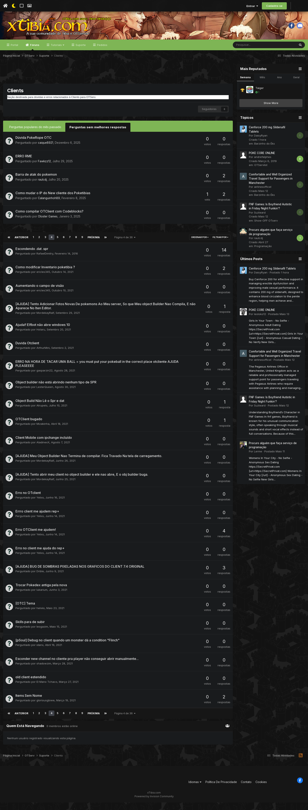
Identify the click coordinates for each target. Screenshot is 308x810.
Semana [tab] (245, 86)
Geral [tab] (296, 86)
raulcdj (42, 188)
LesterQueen (44, 395)
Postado (279, 281)
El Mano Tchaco (46, 690)
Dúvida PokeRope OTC (33, 146)
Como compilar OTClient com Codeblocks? (49, 220)
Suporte (80, 54)
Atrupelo (41, 413)
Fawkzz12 (44, 169)
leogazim (42, 634)
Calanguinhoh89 (49, 206)
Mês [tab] (262, 86)
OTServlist (260, 174)
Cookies (261, 789)
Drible (40, 579)
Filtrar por (220, 245)
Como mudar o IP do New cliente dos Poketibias (52, 201)
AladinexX (42, 450)
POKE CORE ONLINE (262, 162)
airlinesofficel (262, 195)
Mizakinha (42, 432)
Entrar (252, 6)
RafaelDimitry (44, 261)
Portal (14, 54)
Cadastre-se (274, 5)
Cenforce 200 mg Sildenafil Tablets (272, 277)
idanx (39, 653)
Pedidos (101, 54)
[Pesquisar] (253, 54)
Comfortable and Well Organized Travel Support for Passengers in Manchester (271, 188)
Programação (263, 255)
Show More (271, 112)
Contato (246, 789)
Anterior (21, 245)
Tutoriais (57, 54)
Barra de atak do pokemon (36, 183)
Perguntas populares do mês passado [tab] (35, 136)
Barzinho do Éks (264, 152)
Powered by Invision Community (154, 803)
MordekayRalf (45, 321)
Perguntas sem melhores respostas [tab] (96, 136)
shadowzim (43, 671)
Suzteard (260, 221)
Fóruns (34, 55)
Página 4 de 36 (124, 245)
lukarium (41, 597)
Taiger (259, 97)
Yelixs (40, 505)
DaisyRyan (260, 144)
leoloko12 (260, 323)
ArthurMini (43, 356)
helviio (40, 616)
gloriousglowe (45, 708)
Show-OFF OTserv (266, 229)
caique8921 (46, 151)
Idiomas (195, 789)
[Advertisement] (118, 82)
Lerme (258, 460)
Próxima (93, 245)
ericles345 (43, 280)
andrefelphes (262, 166)
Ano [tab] (279, 86)
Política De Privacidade (221, 789)
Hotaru (40, 337)
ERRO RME (23, 164)
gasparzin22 (44, 378)
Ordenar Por (199, 245)
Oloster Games (48, 225)
